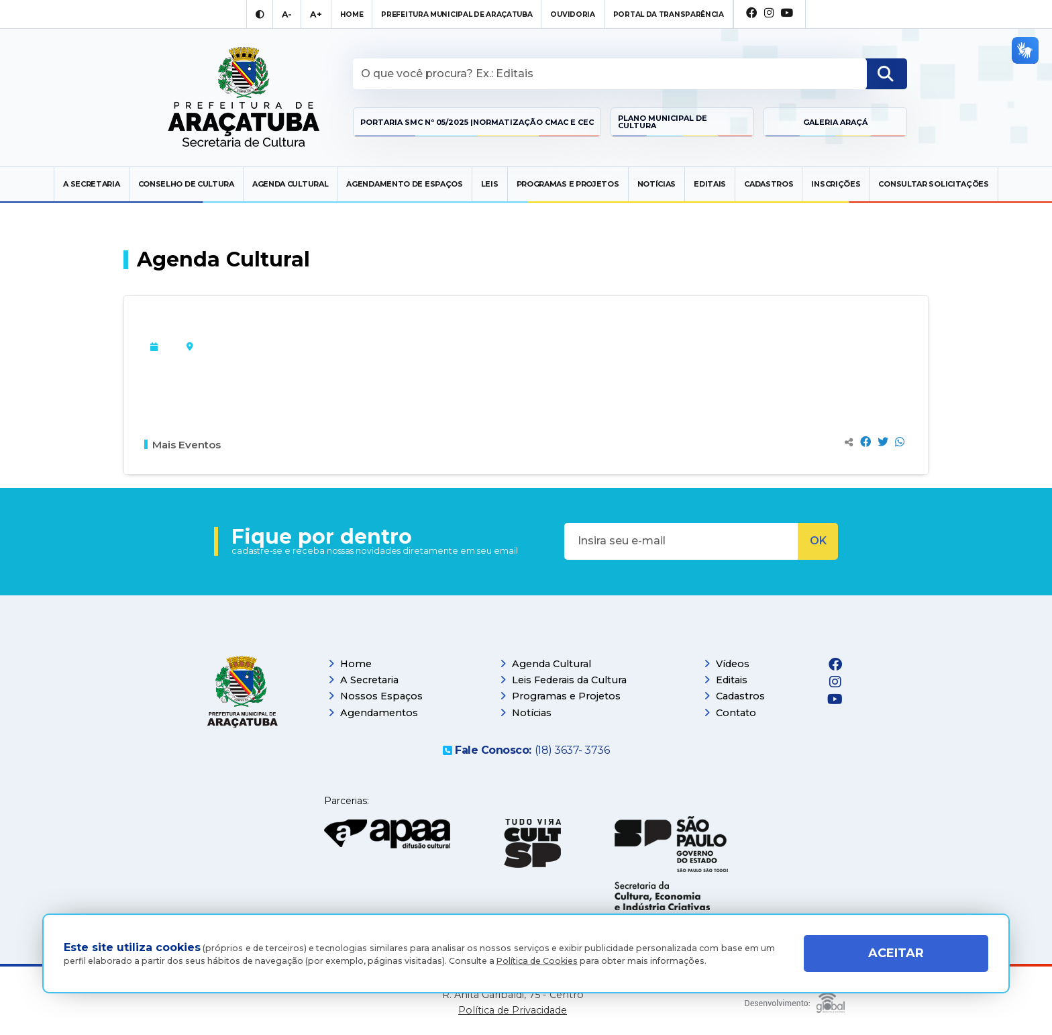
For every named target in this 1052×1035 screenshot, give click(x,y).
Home (350, 664)
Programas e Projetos (568, 184)
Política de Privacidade (512, 1010)
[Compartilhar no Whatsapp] (899, 442)
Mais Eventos (182, 444)
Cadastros (768, 184)
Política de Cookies (537, 961)
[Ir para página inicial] (244, 98)
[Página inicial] (242, 697)
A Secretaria (363, 680)
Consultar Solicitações (933, 184)
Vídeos (726, 664)
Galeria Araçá (835, 122)
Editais (710, 184)
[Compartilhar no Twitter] (883, 442)
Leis (489, 184)
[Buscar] (885, 73)
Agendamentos (373, 713)
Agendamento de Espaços (404, 184)
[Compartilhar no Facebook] (865, 442)
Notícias (656, 184)
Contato (730, 713)
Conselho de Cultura (186, 184)
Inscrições (835, 184)
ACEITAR (896, 953)
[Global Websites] (795, 999)
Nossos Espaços (375, 696)
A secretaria (91, 184)
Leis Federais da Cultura (563, 680)
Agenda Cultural (290, 184)
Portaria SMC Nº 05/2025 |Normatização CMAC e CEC (477, 122)
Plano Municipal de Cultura (662, 121)
